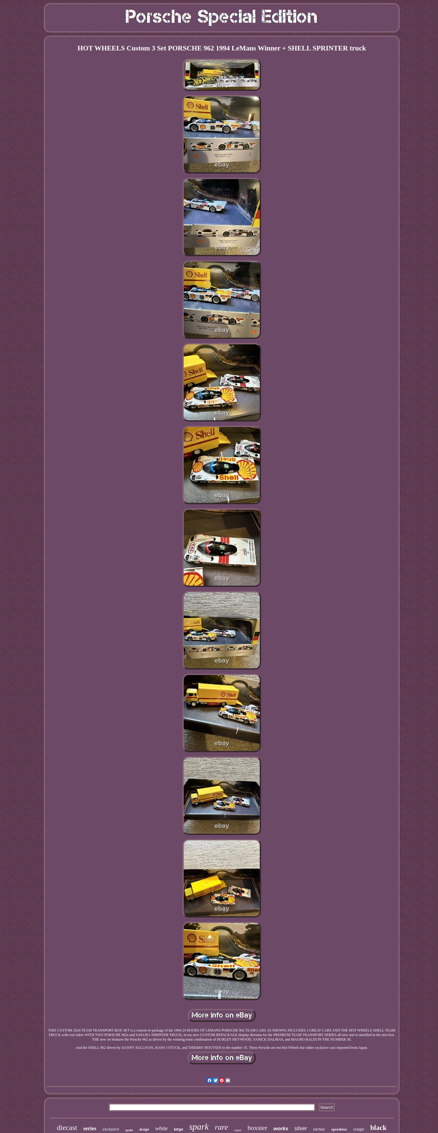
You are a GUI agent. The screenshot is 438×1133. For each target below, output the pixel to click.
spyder (129, 1130)
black (378, 1127)
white (161, 1128)
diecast (67, 1127)
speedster (339, 1129)
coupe (358, 1129)
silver (300, 1128)
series (89, 1128)
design (144, 1129)
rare (221, 1127)
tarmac (319, 1129)
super (238, 1130)
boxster (257, 1127)
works (280, 1128)
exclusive (111, 1129)
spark (199, 1126)
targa (178, 1129)
